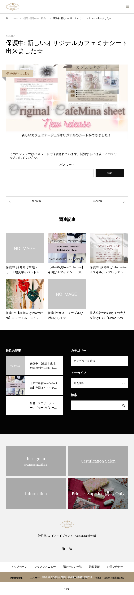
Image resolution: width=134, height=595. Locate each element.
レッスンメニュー (45, 566)
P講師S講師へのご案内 (18, 73)
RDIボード (36, 577)
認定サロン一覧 (72, 566)
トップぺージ (19, 566)
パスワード (67, 164)
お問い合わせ (115, 566)
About (67, 589)
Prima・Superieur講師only (109, 577)
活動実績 (94, 566)
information (16, 577)
